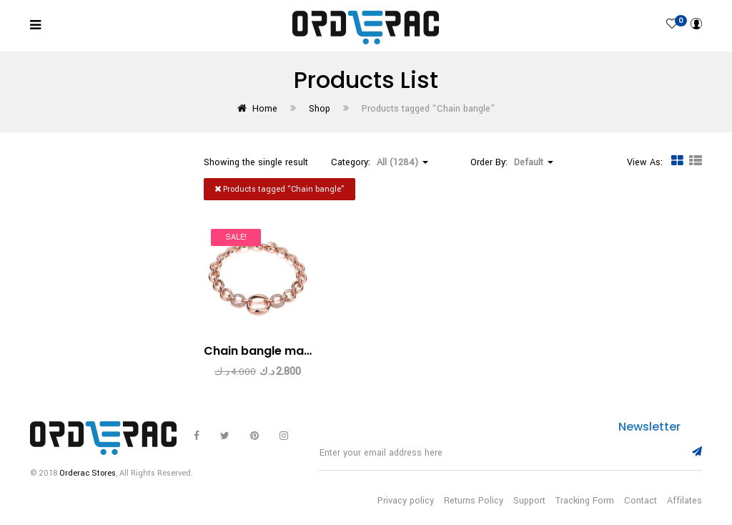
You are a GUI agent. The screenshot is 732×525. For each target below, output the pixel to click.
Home (264, 108)
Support (529, 500)
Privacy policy (405, 500)
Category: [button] (379, 162)
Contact (640, 500)
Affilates (684, 500)
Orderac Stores (87, 473)
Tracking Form (584, 500)
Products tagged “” (279, 189)
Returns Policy (473, 500)
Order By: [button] (511, 162)
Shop (319, 108)
